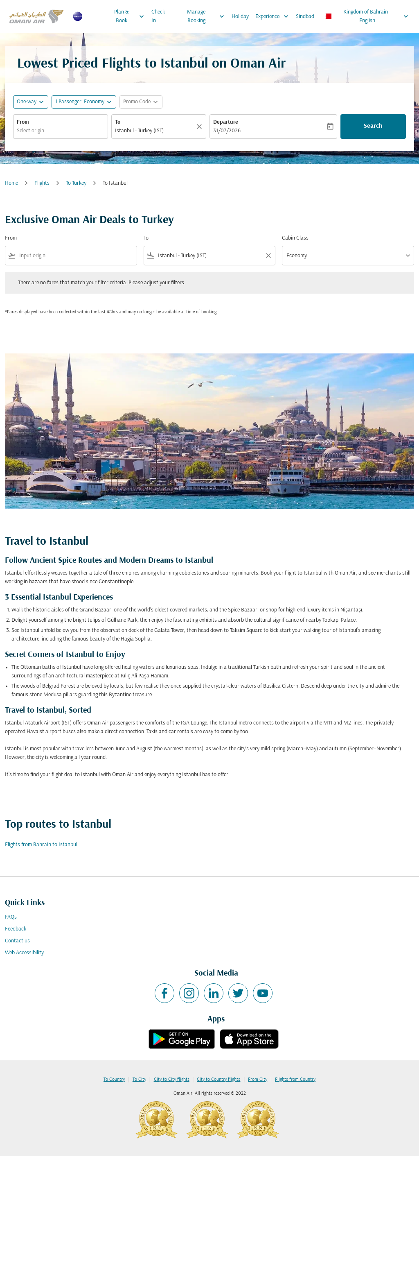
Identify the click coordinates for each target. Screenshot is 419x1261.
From (23, 122)
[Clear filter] (268, 255)
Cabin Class (295, 238)
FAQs (11, 917)
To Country (114, 1079)
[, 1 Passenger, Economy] (79, 101)
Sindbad (305, 17)
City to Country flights (218, 1079)
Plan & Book (131, 16)
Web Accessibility (24, 953)
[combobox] (60, 131)
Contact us (17, 941)
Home (11, 183)
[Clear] (200, 126)
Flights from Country (295, 1079)
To (117, 122)
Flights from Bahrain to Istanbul (41, 845)
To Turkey (76, 183)
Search (373, 126)
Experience (274, 16)
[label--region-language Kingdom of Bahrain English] (366, 16)
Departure (225, 122)
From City (257, 1079)
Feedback (15, 929)
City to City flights (171, 1079)
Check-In (159, 16)
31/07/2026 (227, 131)
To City (139, 1079)
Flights (42, 183)
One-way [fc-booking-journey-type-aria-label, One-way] (26, 102)
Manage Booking (207, 16)
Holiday (240, 17)
